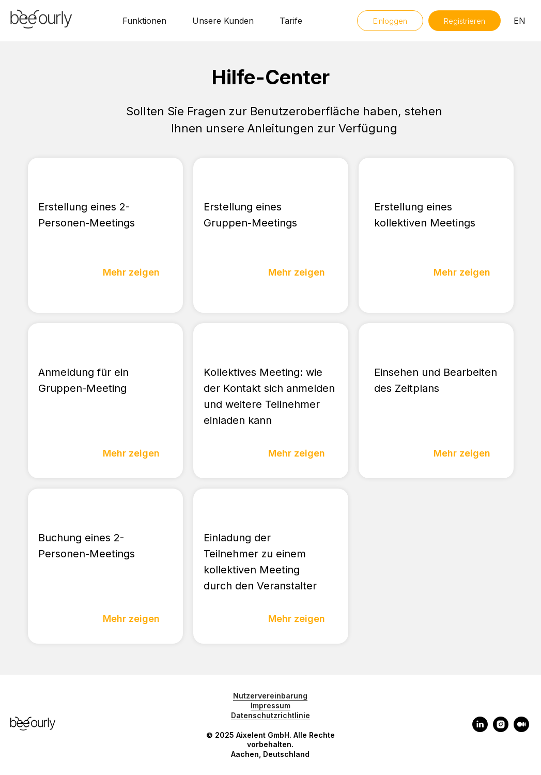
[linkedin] (480, 729)
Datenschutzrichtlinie (270, 715)
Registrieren (464, 21)
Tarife (291, 21)
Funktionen (144, 21)
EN (519, 21)
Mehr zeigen (131, 272)
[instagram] (500, 729)
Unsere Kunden (223, 21)
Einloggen (390, 21)
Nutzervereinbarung (270, 695)
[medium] (521, 729)
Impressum (270, 705)
